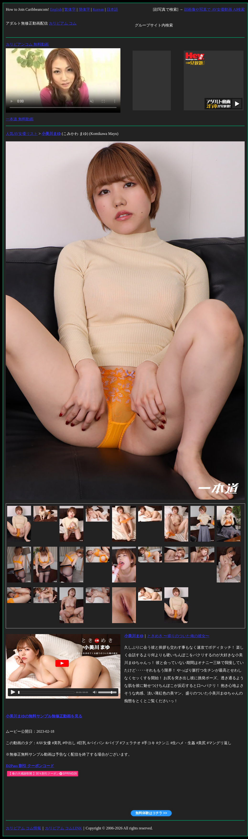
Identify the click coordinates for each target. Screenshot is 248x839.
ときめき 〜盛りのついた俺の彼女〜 (178, 636)
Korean (98, 9)
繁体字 (70, 9)
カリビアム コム (62, 23)
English (56, 9)
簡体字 (84, 9)
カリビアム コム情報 (23, 828)
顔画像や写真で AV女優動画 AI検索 (214, 9)
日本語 (112, 9)
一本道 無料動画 (19, 119)
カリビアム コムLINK (63, 828)
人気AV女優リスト (22, 134)
